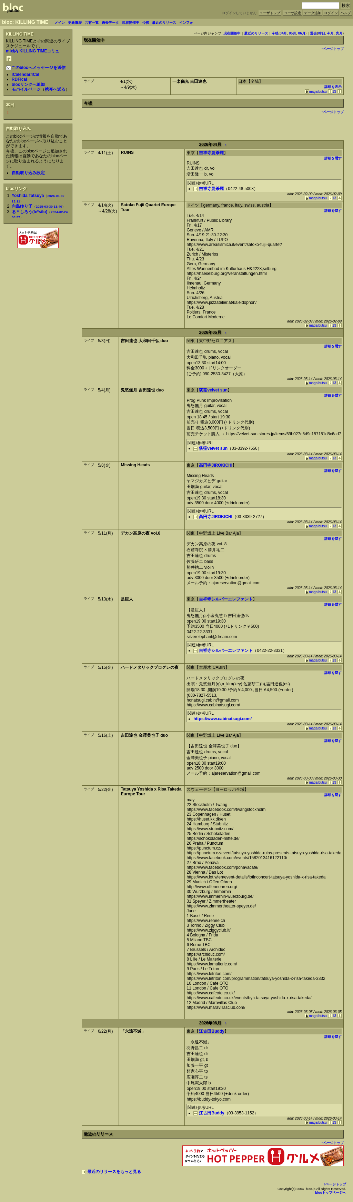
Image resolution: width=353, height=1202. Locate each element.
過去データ (110, 22)
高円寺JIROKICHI (215, 465)
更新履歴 (75, 22)
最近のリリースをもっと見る (111, 1171)
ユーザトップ (270, 13)
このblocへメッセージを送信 (35, 67)
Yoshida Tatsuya (28, 195)
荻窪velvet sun (213, 390)
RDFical (19, 79)
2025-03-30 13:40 (49, 206)
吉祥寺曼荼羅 (211, 152)
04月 (283, 33)
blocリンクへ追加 (28, 84)
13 (332, 91)
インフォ (186, 22)
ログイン (331, 13)
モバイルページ (26, 89)
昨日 (321, 33)
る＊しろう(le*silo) (29, 211)
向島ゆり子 (22, 206)
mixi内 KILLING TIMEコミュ (32, 51)
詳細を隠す (333, 158)
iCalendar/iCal (25, 74)
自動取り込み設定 (28, 172)
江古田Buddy (211, 1031)
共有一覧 (92, 22)
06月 (301, 33)
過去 (313, 33)
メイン (59, 22)
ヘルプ (346, 13)
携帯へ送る (55, 89)
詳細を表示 (333, 87)
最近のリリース (164, 22)
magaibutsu (316, 91)
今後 (145, 22)
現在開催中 (130, 22)
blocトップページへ (330, 1192)
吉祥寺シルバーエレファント (226, 599)
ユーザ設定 (292, 13)
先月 (339, 33)
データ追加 (312, 13)
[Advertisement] (38, 264)
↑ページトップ (332, 49)
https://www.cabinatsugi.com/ (222, 718)
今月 (330, 33)
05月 (292, 33)
